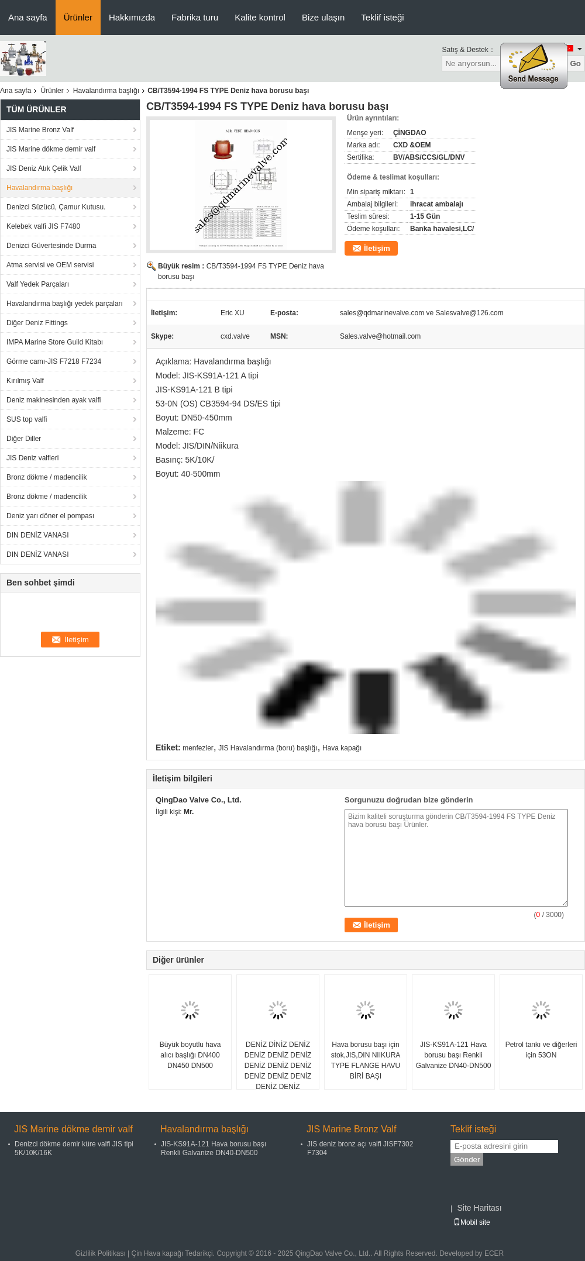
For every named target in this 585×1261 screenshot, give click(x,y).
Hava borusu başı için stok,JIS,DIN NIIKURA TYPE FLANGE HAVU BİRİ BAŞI (366, 1060)
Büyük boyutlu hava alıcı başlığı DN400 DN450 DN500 (190, 1055)
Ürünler (78, 17)
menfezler (198, 748)
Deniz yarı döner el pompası (50, 516)
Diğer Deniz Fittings (37, 323)
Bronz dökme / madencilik (46, 477)
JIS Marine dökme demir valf (50, 149)
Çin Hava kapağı (158, 1253)
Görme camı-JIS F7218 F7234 (53, 361)
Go (575, 63)
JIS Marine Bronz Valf (40, 130)
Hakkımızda (132, 17)
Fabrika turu (194, 17)
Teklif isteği (382, 17)
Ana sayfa (27, 17)
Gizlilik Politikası (100, 1253)
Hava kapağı (342, 748)
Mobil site (471, 1222)
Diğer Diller (23, 439)
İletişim (377, 248)
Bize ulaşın (323, 17)
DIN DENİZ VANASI (37, 535)
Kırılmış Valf (25, 381)
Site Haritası (479, 1207)
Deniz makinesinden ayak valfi (53, 400)
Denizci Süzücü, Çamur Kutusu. (55, 207)
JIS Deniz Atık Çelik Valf (43, 168)
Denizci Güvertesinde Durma (51, 246)
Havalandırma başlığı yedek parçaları (64, 303)
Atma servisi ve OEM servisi (50, 265)
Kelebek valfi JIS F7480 (43, 226)
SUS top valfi (26, 419)
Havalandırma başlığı (106, 91)
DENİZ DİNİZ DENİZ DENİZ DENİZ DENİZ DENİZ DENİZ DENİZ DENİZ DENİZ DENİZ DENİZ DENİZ (278, 1066)
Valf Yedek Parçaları (37, 284)
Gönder (467, 1159)
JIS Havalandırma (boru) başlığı (267, 748)
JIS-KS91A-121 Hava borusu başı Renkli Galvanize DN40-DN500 (453, 1055)
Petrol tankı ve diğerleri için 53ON (541, 1050)
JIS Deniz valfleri (32, 458)
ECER (494, 1253)
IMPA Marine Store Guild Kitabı (54, 342)
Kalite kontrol (260, 17)
